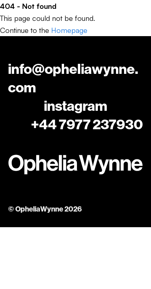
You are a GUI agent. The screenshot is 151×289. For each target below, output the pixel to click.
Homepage (69, 30)
